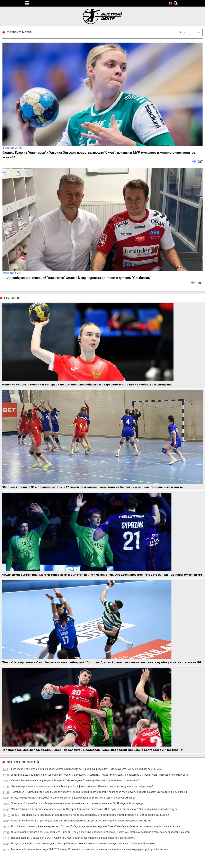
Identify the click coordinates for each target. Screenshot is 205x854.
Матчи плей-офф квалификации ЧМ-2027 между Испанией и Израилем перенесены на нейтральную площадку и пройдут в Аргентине (89, 849)
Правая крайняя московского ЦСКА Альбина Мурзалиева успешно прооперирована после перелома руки (73, 837)
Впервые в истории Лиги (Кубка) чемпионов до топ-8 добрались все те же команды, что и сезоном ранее (73, 797)
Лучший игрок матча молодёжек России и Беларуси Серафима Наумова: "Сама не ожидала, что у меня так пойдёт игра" (82, 786)
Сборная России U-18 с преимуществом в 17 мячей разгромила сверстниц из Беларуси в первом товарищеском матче (81, 820)
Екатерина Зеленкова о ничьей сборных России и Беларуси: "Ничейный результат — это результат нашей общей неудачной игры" (87, 769)
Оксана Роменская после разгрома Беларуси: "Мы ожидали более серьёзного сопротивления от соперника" (75, 780)
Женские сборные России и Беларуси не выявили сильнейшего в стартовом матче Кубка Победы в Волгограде (77, 803)
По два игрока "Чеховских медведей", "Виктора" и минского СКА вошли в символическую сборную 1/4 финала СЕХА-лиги (83, 843)
